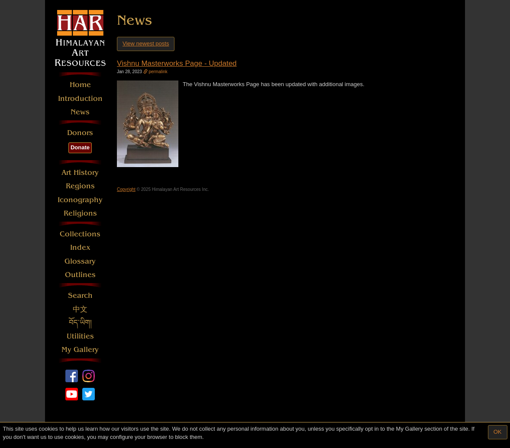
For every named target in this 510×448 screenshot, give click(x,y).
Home (80, 85)
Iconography (80, 200)
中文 (80, 309)
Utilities (80, 336)
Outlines (80, 275)
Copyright (126, 189)
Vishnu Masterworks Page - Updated (177, 63)
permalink (155, 71)
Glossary (80, 261)
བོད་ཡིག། (80, 323)
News (80, 112)
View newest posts (146, 43)
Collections (80, 234)
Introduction (80, 98)
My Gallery (80, 349)
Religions (80, 213)
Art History (80, 172)
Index (80, 247)
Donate (80, 147)
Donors (80, 133)
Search (80, 295)
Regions (80, 186)
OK (498, 432)
